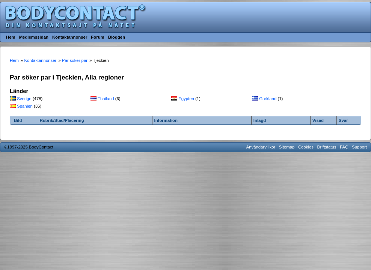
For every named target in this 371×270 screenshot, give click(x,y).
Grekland (267, 98)
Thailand (106, 98)
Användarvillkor (261, 147)
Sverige (24, 98)
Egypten (186, 98)
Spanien (25, 106)
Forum (97, 37)
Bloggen (116, 37)
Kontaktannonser (69, 37)
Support (359, 147)
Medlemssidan (33, 37)
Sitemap (287, 147)
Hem (10, 37)
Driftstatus (326, 147)
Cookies (306, 147)
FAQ (344, 147)
